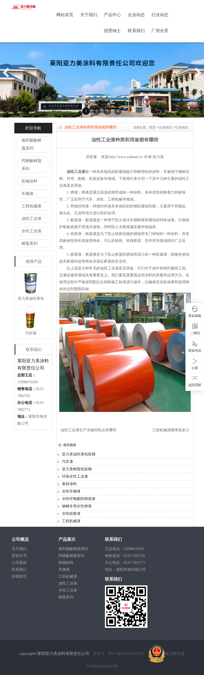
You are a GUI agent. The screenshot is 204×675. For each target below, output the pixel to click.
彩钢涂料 (29, 181)
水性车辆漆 (71, 491)
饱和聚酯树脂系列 (31, 144)
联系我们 (136, 30)
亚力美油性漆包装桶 (78, 454)
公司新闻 (19, 563)
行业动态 (159, 14)
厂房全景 (159, 30)
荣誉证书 (19, 556)
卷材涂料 (69, 484)
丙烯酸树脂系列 (31, 165)
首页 (152, 127)
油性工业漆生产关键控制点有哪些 (88, 430)
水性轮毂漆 (71, 514)
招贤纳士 (112, 30)
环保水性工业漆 (75, 476)
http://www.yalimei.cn (125, 157)
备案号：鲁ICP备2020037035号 (118, 654)
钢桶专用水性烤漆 (77, 506)
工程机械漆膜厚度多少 (170, 430)
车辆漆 (27, 193)
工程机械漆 (31, 206)
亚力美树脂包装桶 (77, 469)
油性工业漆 (31, 218)
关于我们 (88, 14)
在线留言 (19, 576)
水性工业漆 (31, 231)
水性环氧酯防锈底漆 (78, 499)
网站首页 (64, 14)
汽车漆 (67, 462)
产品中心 (112, 14)
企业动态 (136, 14)
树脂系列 (29, 243)
